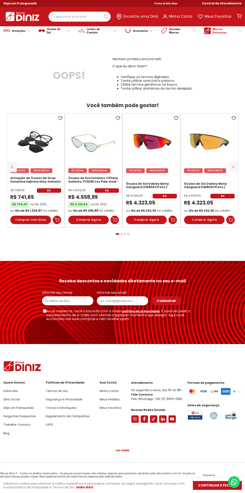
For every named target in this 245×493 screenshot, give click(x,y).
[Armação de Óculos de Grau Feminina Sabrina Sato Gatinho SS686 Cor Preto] (35, 170)
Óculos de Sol (58, 30)
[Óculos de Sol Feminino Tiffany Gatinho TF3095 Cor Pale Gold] (93, 170)
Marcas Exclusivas (227, 30)
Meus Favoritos (218, 16)
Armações (21, 30)
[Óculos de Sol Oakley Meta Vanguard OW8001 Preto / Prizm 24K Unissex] (209, 170)
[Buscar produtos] (106, 16)
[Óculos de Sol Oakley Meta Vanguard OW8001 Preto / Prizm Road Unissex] (151, 170)
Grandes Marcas (182, 30)
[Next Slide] (233, 167)
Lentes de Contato (101, 30)
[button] (222, 3)
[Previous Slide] (12, 167)
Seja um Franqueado (20, 3)
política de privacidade (141, 311)
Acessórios (143, 30)
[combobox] (79, 17)
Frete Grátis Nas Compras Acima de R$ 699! (194, 3)
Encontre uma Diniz (140, 16)
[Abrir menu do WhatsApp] (234, 482)
